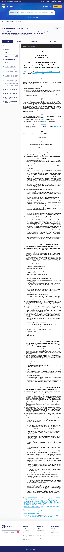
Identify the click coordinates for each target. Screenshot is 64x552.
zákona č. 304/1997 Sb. (48, 509)
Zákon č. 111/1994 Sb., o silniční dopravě (32, 509)
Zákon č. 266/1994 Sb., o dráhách (30, 515)
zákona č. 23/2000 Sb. (47, 503)
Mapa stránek (26, 539)
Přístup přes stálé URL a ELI (42, 538)
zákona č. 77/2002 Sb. (40, 504)
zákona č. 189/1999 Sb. (38, 502)
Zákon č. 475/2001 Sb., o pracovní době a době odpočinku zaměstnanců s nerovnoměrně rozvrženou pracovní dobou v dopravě (41, 511)
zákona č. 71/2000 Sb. (28, 516)
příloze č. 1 (43, 119)
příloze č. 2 (45, 121)
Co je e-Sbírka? (26, 530)
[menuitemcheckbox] (10, 56)
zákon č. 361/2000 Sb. (32, 497)
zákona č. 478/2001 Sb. (34, 498)
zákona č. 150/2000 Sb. (34, 510)
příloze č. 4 (57, 126)
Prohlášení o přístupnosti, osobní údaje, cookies (28, 536)
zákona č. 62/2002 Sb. (43, 498)
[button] (7, 41)
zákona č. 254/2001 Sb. (45, 501)
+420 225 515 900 (55, 535)
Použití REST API (40, 535)
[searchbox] (34, 12)
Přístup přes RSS (40, 530)
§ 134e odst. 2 (39, 72)
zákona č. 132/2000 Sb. (30, 504)
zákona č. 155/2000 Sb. (38, 73)
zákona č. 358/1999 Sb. (35, 501)
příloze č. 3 (43, 124)
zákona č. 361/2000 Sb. (44, 510)
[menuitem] (47, 6)
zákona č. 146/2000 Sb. (48, 502)
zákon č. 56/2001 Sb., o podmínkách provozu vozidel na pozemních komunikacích (41, 498)
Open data (39, 533)
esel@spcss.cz (54, 532)
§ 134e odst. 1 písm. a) (28, 513)
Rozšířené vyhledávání (32, 17)
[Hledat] (52, 12)
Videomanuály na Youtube (11, 532)
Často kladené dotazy (27, 533)
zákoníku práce (36, 513)
